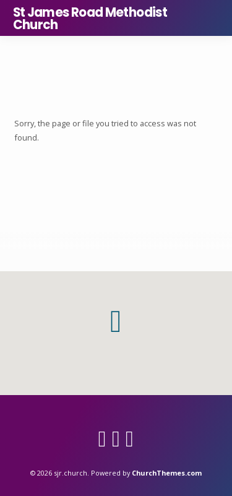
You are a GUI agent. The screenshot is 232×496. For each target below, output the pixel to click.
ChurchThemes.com (167, 472)
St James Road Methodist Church (90, 18)
